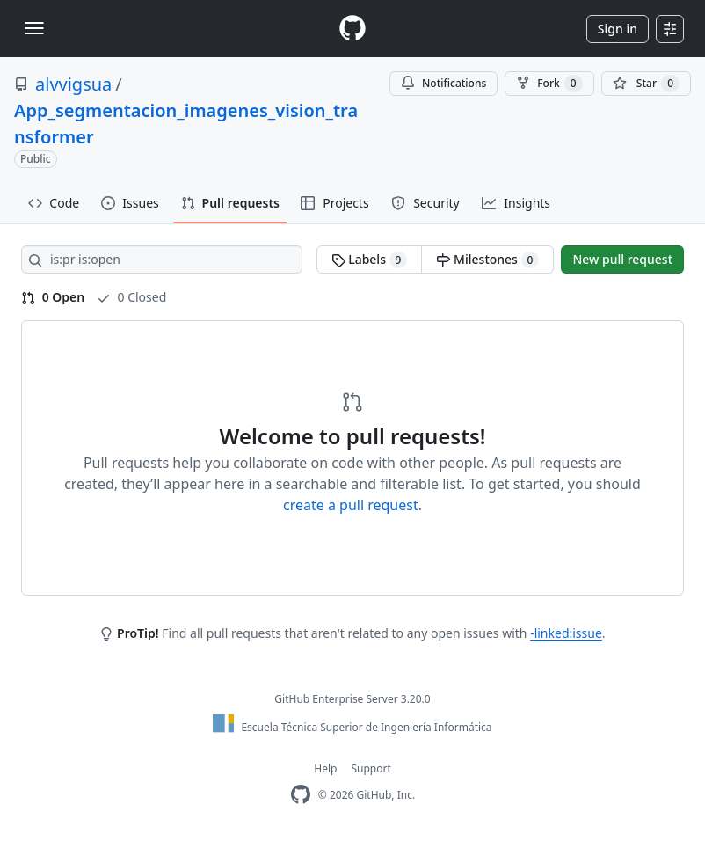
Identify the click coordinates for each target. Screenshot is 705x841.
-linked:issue (566, 633)
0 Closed (131, 297)
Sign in (617, 28)
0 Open (52, 297)
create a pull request (350, 505)
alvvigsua (73, 84)
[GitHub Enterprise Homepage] (300, 795)
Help (325, 768)
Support (370, 768)
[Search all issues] (161, 259)
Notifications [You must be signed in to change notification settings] (443, 83)
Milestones (487, 259)
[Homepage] (352, 28)
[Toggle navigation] (34, 28)
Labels (369, 259)
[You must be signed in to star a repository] (646, 83)
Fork (549, 83)
